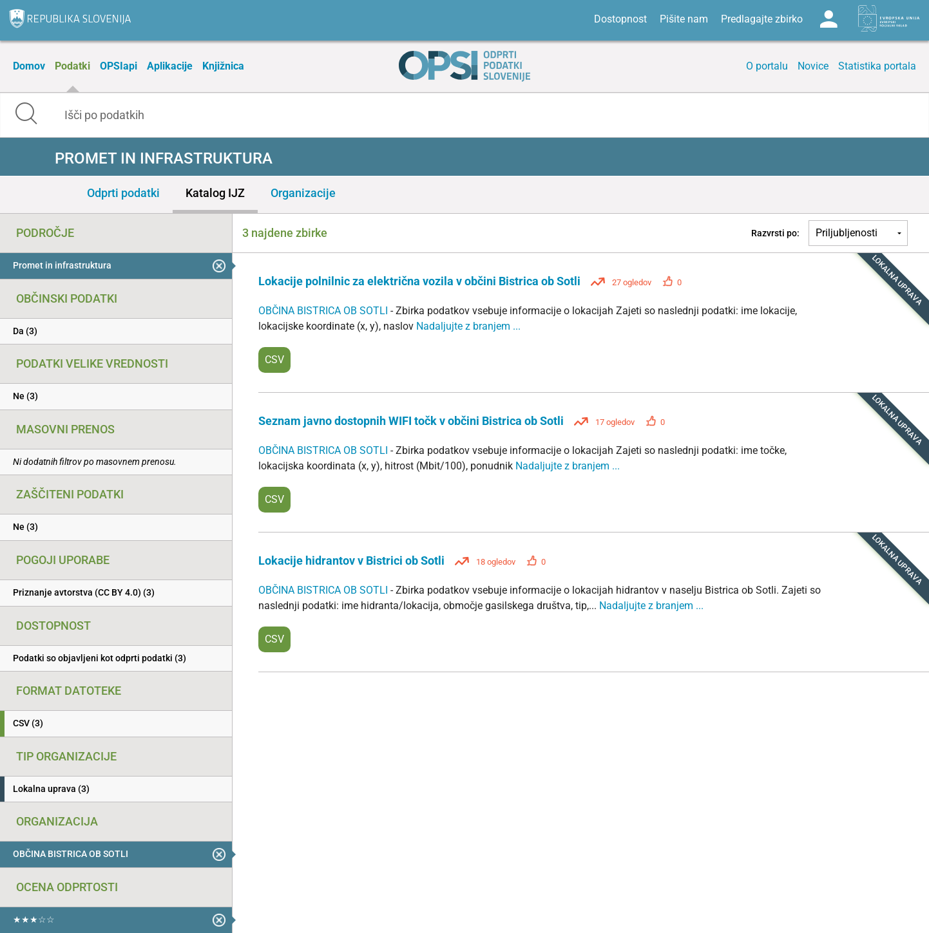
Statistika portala (877, 66)
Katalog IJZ (215, 193)
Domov (29, 66)
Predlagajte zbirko (762, 19)
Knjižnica (223, 66)
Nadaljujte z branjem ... (468, 326)
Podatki (72, 66)
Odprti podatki (123, 193)
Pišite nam (684, 19)
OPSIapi (118, 66)
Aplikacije (170, 66)
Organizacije (303, 193)
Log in (828, 19)
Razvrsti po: (775, 233)
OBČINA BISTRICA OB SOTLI (324, 311)
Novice (813, 66)
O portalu (767, 66)
